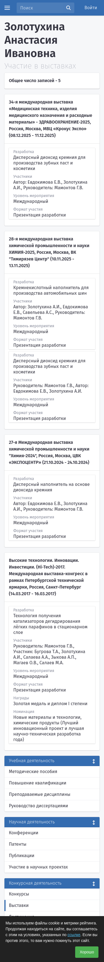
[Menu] (7, 8)
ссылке (73, 935)
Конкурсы (19, 894)
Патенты (17, 844)
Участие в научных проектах (38, 867)
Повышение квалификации (37, 783)
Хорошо (87, 952)
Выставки (19, 905)
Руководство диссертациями (38, 805)
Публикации (21, 855)
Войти (91, 7)
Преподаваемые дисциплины (39, 794)
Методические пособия (33, 771)
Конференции (23, 832)
